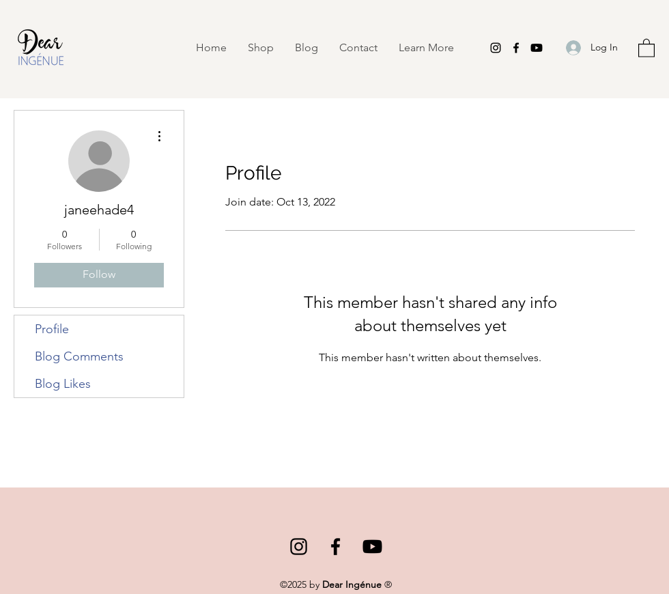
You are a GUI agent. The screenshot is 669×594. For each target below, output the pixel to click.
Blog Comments (79, 356)
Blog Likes (63, 383)
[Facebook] (516, 48)
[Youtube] (536, 48)
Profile (52, 329)
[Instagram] (495, 48)
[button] (426, 48)
